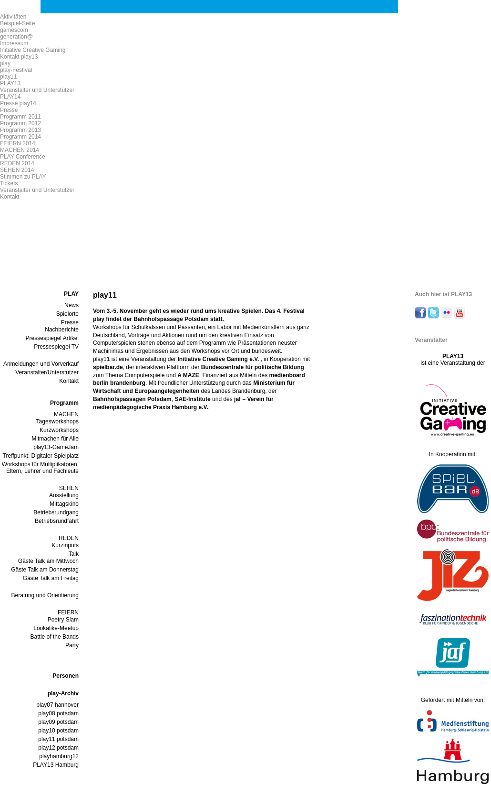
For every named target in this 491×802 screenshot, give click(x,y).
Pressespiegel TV (56, 346)
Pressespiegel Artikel (52, 338)
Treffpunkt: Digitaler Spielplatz (41, 455)
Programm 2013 (20, 130)
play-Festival (16, 70)
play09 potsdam (58, 722)
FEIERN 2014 (17, 143)
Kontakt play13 (19, 56)
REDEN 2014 (17, 163)
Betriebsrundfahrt (57, 521)
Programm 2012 (20, 123)
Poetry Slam (63, 619)
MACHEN (66, 414)
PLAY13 (10, 83)
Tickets (9, 183)
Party (72, 645)
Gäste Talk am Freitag (51, 578)
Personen (65, 675)
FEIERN (68, 612)
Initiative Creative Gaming (32, 50)
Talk (74, 554)
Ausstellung (64, 495)
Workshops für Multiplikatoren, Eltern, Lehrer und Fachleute (40, 467)
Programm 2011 (20, 116)
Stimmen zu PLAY (23, 176)
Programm (64, 403)
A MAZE (188, 375)
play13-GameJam (56, 447)
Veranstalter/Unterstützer (47, 372)
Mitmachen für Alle (55, 438)
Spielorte (67, 314)
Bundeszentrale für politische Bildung (252, 367)
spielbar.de (108, 367)
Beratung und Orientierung (45, 595)
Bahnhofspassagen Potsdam (132, 399)
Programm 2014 (20, 136)
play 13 (181, 49)
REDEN (69, 538)
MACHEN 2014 (19, 150)
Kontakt (10, 196)
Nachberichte (62, 329)
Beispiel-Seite (17, 23)
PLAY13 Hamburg (56, 765)
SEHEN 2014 (17, 170)
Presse (9, 110)
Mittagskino (64, 504)
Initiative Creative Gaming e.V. (218, 359)
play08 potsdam (58, 713)
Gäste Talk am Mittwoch (48, 561)
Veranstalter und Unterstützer (37, 90)
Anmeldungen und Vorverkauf (41, 364)
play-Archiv (63, 693)
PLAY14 (10, 96)
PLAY (71, 294)
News (71, 305)
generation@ (16, 36)
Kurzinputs (65, 545)
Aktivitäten (13, 16)
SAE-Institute (192, 399)
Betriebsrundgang (56, 512)
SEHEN (69, 488)
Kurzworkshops (59, 430)
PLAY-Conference (22, 156)
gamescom (14, 30)
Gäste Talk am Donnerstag (45, 569)
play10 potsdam (58, 730)
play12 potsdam (58, 747)
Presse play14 (18, 103)
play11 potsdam (58, 739)
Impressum (14, 43)
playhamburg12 (59, 756)
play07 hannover (57, 705)
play (5, 63)
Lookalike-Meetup (56, 628)
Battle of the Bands (55, 636)
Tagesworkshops (57, 421)
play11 (8, 76)
